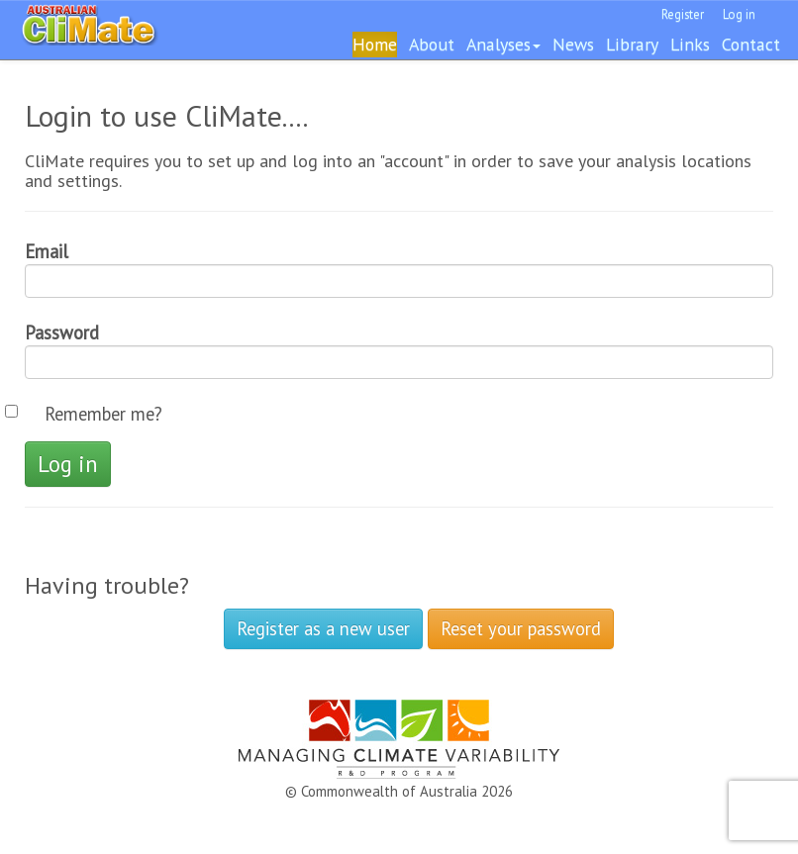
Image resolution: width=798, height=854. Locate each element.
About (431, 44)
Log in (739, 14)
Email (46, 251)
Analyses (503, 44)
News (573, 44)
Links (690, 44)
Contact (751, 44)
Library (632, 44)
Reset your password (521, 628)
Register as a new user (323, 628)
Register (682, 14)
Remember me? (103, 414)
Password (62, 332)
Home (374, 44)
